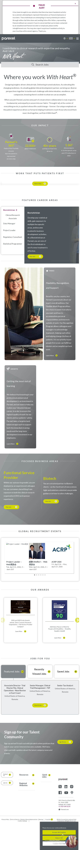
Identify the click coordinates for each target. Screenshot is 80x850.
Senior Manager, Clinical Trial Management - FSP (40, 713)
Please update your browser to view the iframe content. (40, 586)
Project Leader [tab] (9, 257)
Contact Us (5, 801)
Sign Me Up (62, 769)
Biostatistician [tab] (9, 237)
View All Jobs (38, 732)
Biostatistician (34, 239)
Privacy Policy (5, 846)
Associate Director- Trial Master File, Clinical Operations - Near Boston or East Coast (15, 716)
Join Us (5, 809)
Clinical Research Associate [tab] (13, 243)
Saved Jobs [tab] (63, 698)
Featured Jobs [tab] (11, 698)
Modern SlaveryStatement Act (29, 846)
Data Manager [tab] (9, 250)
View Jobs (32, 283)
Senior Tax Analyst (65, 712)
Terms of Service (15, 846)
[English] (72, 38)
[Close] (75, 825)
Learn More (50, 382)
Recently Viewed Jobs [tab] (39, 698)
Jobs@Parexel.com (19, 28)
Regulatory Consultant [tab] (12, 264)
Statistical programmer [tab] (12, 270)
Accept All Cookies (59, 832)
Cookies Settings (22, 847)
